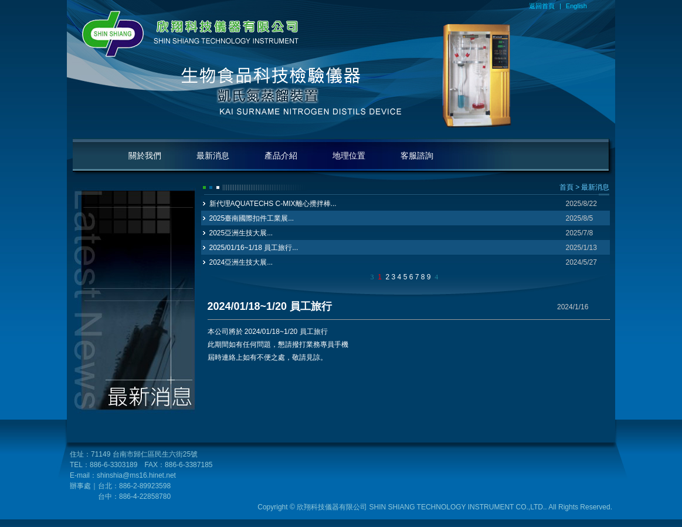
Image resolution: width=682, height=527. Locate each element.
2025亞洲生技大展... (241, 233)
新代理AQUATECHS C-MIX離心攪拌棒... (273, 204)
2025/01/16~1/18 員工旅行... (253, 248)
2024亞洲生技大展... (241, 262)
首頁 (566, 187)
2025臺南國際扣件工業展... (251, 218)
